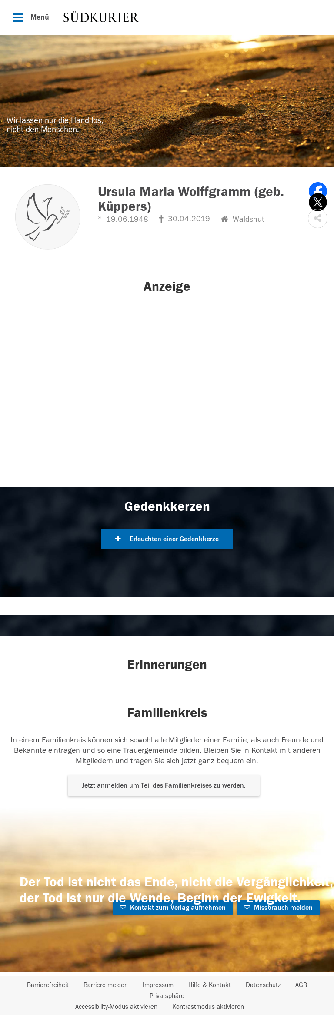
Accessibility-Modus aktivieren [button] (116, 1007)
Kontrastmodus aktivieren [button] (208, 1007)
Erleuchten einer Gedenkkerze (167, 539)
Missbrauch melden (278, 908)
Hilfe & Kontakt (209, 985)
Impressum (158, 985)
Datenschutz (263, 985)
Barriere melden (106, 985)
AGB (301, 985)
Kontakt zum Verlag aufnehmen (173, 908)
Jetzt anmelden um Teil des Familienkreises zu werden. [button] (164, 785)
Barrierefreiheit (48, 985)
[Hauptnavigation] (167, 17)
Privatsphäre (167, 996)
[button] (317, 218)
